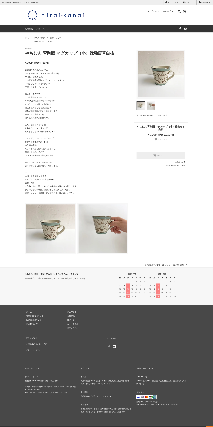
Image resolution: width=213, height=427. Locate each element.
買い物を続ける (180, 265)
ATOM (33, 337)
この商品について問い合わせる (158, 265)
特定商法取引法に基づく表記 (37, 341)
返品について (180, 162)
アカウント (172, 2)
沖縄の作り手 (39, 41)
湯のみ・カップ (55, 38)
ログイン (188, 2)
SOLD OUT (160, 155)
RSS (27, 337)
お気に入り (160, 139)
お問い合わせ (42, 29)
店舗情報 (29, 29)
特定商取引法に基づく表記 (175, 165)
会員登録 (205, 2)
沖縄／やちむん (40, 38)
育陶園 (50, 41)
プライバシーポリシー (34, 345)
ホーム (27, 38)
